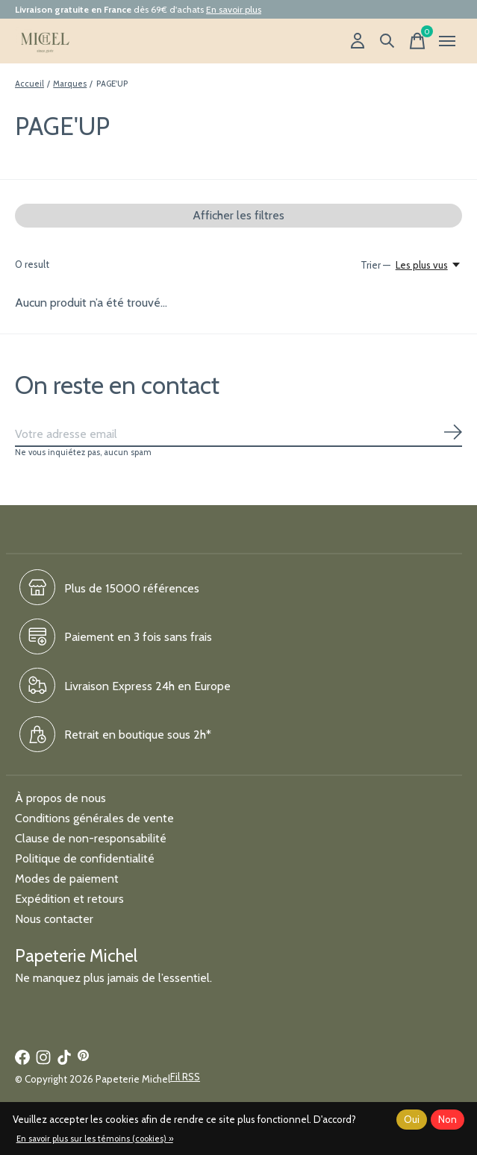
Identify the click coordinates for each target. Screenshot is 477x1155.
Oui (412, 1119)
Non (447, 1119)
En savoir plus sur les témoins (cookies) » (94, 1138)
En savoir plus (233, 9)
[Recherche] (387, 41)
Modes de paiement (67, 878)
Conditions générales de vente (94, 818)
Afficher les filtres (238, 215)
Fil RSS (185, 1077)
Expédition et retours (69, 899)
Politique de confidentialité (85, 858)
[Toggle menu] (447, 41)
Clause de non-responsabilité (90, 838)
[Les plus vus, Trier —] (429, 265)
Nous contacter (54, 919)
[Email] (238, 434)
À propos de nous (60, 798)
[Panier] (417, 41)
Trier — (375, 265)
